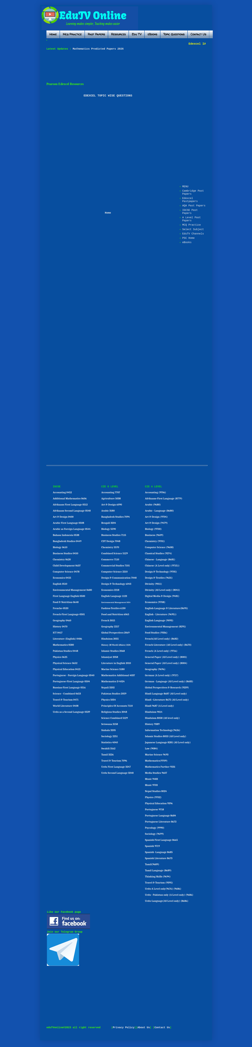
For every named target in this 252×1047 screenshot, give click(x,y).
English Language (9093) (159, 620)
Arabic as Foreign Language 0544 (71, 529)
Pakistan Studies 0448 (65, 651)
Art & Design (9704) (156, 516)
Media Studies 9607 (156, 772)
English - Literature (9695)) (160, 614)
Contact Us (198, 34)
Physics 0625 (60, 657)
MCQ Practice (191, 225)
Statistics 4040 (109, 742)
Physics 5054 (108, 699)
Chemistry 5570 (110, 547)
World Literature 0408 (65, 705)
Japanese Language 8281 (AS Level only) (168, 742)
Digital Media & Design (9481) (162, 596)
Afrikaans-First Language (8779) (163, 498)
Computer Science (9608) (159, 547)
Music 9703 (151, 785)
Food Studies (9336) (156, 632)
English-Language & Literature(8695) (166, 608)
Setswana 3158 (109, 724)
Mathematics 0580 (63, 644)
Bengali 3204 (108, 522)
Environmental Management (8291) (165, 626)
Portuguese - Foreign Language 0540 (73, 675)
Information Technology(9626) (162, 730)
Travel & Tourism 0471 (66, 699)
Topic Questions (173, 34)
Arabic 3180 (108, 510)
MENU (185, 186)
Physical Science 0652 (65, 663)
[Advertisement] (124, 66)
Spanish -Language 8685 (159, 852)
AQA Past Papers (193, 205)
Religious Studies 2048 (114, 712)
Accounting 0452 (62, 492)
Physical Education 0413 (66, 669)
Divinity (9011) (153, 583)
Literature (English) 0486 (67, 638)
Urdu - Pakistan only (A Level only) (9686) (169, 894)
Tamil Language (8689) (158, 870)
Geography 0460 (62, 620)
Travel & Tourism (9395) (159, 882)
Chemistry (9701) (155, 541)
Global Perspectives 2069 (115, 632)
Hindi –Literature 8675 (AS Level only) (167, 699)
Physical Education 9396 (159, 803)
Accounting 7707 (110, 492)
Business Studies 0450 (65, 553)
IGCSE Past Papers (190, 212)
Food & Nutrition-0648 (66, 602)
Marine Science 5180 (113, 669)
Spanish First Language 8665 (161, 840)
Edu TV (136, 34)
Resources (118, 34)
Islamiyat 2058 (109, 657)
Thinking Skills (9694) (158, 876)
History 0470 (60, 626)
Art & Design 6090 (111, 504)
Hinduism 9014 (153, 712)
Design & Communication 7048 (119, 577)
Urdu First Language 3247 (116, 766)
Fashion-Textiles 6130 (113, 608)
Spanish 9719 (152, 846)
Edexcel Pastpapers (190, 200)
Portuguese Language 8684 (160, 815)
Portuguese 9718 (154, 809)
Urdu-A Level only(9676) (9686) (163, 888)
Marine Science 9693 (156, 754)
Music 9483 (151, 779)
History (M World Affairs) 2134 (116, 645)
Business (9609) (154, 535)
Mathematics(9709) (156, 760)
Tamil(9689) (152, 864)
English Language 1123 (114, 596)
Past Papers (96, 34)
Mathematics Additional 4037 (118, 675)
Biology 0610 (60, 547)
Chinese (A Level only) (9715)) (162, 565)
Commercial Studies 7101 (115, 565)
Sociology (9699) (154, 833)
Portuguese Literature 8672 (160, 821)
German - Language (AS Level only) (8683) (169, 681)
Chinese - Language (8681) (160, 559)
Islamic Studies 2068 (113, 651)
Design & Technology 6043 (116, 583)
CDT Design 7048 (110, 541)
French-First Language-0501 (69, 614)
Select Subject (193, 229)
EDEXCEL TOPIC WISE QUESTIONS (108, 95)
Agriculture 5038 (111, 498)
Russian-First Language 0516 (69, 687)
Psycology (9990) (154, 827)
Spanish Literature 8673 (158, 858)
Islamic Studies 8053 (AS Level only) (165, 736)
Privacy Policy (123, 1027)
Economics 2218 (110, 590)
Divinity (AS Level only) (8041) (162, 590)
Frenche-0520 (60, 608)
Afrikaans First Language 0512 (70, 504)
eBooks (152, 34)
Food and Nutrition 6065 (115, 614)
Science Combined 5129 (114, 718)
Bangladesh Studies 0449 (67, 541)
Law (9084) (151, 748)
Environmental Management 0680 (72, 590)
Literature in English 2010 (116, 663)
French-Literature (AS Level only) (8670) (168, 644)
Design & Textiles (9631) (159, 577)
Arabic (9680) (153, 504)
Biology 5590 (108, 529)
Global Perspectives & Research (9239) (167, 687)
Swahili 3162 (108, 748)
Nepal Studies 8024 (156, 791)
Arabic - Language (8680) (159, 510)
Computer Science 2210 (114, 571)
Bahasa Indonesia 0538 (66, 535)
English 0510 (60, 583)
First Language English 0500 (69, 596)
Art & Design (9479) (156, 522)
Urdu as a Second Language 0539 (71, 712)
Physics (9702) (153, 797)
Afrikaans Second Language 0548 (72, 510)
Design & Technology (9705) (161, 571)
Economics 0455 (62, 577)
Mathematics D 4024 (113, 681)
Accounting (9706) (155, 492)
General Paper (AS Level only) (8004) (166, 663)
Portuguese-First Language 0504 (71, 681)
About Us (144, 1027)
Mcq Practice (72, 34)
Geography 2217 (110, 626)
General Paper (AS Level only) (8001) (166, 657)
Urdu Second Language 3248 (117, 772)
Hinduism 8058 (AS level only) (162, 718)
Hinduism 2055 (110, 638)
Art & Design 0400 (63, 516)
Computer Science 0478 (66, 571)
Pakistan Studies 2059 (113, 693)
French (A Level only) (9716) (161, 651)
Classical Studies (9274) (158, 553)
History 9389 (152, 724)
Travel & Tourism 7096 (114, 760)
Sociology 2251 (109, 736)
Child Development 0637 (67, 565)
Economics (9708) (155, 602)
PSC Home (188, 238)
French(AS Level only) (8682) (161, 638)
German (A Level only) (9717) (161, 675)
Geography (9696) (155, 669)
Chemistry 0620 (62, 559)
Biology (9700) (153, 529)
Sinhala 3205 (108, 730)
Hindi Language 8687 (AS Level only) (166, 693)
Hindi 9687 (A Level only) (159, 705)
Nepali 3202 (108, 687)
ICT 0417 (58, 632)
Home (53, 34)
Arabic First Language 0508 (68, 522)
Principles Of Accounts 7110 (117, 705)
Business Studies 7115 (113, 535)
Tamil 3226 (107, 754)
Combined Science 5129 (114, 553)
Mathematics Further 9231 (160, 766)
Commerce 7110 (110, 559)
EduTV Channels (193, 233)
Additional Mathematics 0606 (70, 498)
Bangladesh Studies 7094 (115, 516)
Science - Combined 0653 (67, 693)
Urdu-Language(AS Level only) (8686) (166, 901)
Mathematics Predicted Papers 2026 (97, 48)
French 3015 (108, 620)
